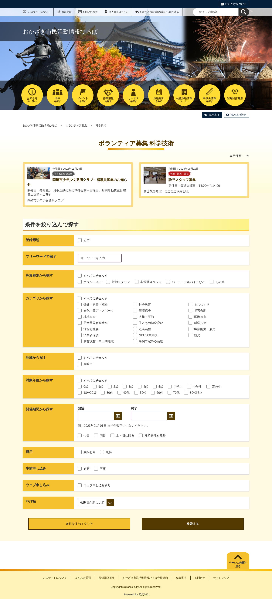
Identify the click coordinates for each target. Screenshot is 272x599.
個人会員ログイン (118, 11)
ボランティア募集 (76, 125)
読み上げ (214, 114)
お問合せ (200, 577)
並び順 (31, 502)
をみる (158, 100)
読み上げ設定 (238, 114)
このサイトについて (39, 11)
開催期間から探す (39, 409)
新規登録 (66, 11)
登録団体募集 (107, 577)
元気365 (143, 594)
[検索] (243, 12)
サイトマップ (221, 577)
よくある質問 (83, 577)
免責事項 (181, 577)
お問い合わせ (90, 11)
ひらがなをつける (235, 3)
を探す (57, 100)
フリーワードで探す (41, 256)
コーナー (184, 100)
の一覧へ (32, 100)
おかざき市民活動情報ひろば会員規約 (145, 577)
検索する (193, 523)
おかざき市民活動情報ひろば (40, 125)
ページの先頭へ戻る (238, 564)
